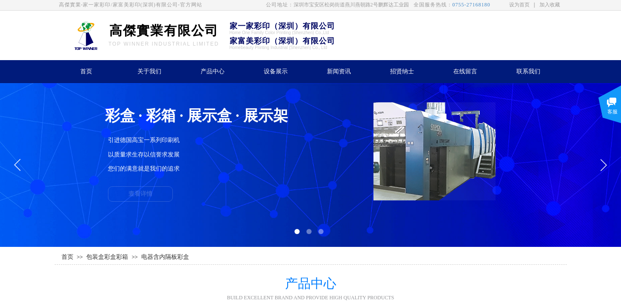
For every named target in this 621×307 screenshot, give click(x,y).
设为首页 (519, 5)
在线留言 (465, 71)
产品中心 (212, 71)
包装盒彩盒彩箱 (107, 257)
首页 (86, 71)
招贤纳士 (402, 71)
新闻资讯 (339, 71)
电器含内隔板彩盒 (165, 257)
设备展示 (276, 71)
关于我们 (149, 71)
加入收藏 (549, 5)
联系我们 (528, 71)
